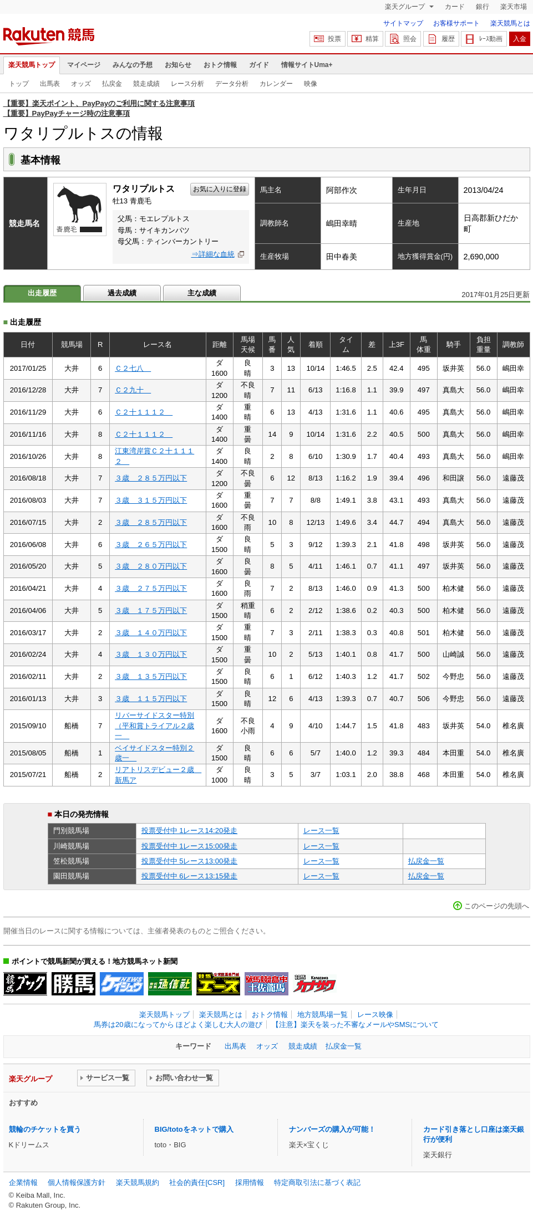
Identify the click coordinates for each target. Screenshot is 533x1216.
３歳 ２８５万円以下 (151, 478)
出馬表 (50, 84)
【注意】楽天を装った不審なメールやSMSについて (355, 1024)
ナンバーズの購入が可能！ (332, 1129)
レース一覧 (321, 830)
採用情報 (249, 1182)
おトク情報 (220, 65)
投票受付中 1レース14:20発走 (189, 830)
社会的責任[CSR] (197, 1182)
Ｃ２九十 (133, 390)
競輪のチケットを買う (45, 1129)
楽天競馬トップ (31, 65)
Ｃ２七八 (133, 368)
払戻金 (112, 84)
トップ (19, 84)
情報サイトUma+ (307, 65)
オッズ (81, 84)
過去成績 (122, 293)
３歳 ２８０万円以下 (151, 566)
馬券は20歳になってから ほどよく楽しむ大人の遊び (178, 1024)
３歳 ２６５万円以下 (151, 544)
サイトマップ (403, 23)
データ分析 (231, 84)
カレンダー (276, 84)
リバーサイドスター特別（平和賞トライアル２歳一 (154, 725)
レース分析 (187, 84)
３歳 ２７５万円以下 (151, 588)
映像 (310, 84)
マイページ (83, 65)
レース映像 (375, 1014)
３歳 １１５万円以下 (151, 698)
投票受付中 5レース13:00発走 (189, 861)
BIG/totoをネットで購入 (194, 1129)
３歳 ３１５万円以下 (151, 500)
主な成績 (201, 293)
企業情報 (23, 1182)
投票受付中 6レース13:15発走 (189, 876)
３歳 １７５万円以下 (151, 610)
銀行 (482, 7)
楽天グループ (406, 7)
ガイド (259, 65)
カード (455, 7)
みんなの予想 (133, 65)
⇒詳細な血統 (213, 254)
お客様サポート (456, 23)
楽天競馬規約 (137, 1182)
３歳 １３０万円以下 (151, 654)
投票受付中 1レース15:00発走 (189, 846)
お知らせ (178, 65)
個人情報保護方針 (76, 1182)
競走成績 (146, 84)
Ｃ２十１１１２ (143, 412)
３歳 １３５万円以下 (151, 676)
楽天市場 (513, 7)
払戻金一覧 (426, 861)
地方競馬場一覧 (322, 1014)
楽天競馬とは (510, 23)
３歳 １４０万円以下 (151, 633)
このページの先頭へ (496, 906)
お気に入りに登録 (219, 189)
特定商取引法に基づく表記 (317, 1182)
